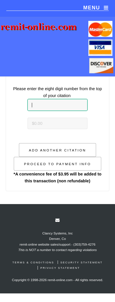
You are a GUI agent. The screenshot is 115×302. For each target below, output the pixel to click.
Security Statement (81, 262)
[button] (57, 150)
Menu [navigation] (91, 8)
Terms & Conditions (33, 262)
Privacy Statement (60, 268)
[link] (57, 220)
